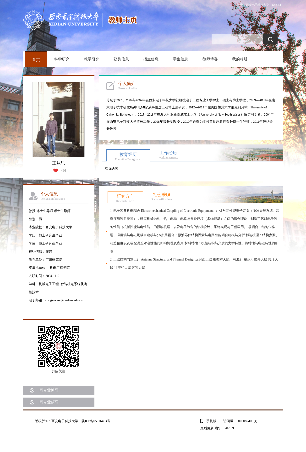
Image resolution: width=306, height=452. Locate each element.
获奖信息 (121, 59)
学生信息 (180, 59)
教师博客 (210, 59)
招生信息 (150, 59)
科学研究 (62, 59)
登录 (240, 4)
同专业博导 (49, 390)
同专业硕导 (49, 402)
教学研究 (91, 59)
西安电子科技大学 (257, 4)
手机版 (211, 421)
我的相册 (239, 59)
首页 (36, 60)
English (276, 4)
